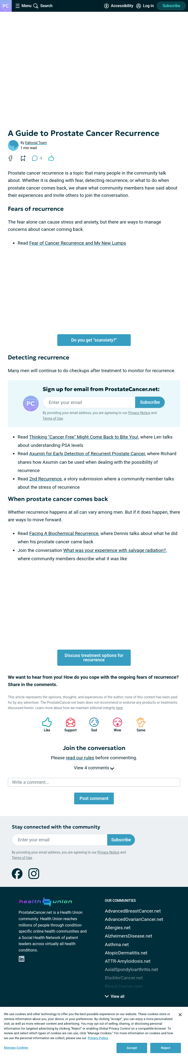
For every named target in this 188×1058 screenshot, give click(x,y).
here (119, 708)
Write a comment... (30, 782)
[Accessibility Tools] (118, 6)
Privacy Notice (139, 413)
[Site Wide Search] (42, 6)
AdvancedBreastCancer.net (133, 911)
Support (69, 724)
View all (114, 996)
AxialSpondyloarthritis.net (131, 969)
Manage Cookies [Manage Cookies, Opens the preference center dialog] (16, 1047)
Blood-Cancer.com (124, 986)
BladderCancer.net (124, 978)
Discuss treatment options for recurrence (94, 657)
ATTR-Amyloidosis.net (128, 961)
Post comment (94, 798)
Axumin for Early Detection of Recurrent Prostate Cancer (87, 453)
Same (138, 724)
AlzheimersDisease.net (128, 936)
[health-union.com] (45, 901)
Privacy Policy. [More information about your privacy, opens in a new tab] (98, 1038)
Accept (132, 1048)
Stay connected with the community (56, 827)
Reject (165, 1048)
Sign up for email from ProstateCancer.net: (101, 389)
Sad (91, 724)
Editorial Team (36, 143)
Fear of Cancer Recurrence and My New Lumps (77, 243)
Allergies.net (117, 927)
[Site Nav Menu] (23, 6)
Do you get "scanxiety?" (94, 340)
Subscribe (171, 5)
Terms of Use (53, 418)
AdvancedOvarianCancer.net (134, 919)
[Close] (180, 1014)
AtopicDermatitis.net (126, 953)
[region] (94, 1032)
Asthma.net (117, 944)
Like (44, 724)
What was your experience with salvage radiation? (114, 550)
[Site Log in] (145, 6)
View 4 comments (94, 767)
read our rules (80, 758)
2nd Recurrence (45, 479)
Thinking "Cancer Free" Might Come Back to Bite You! (83, 437)
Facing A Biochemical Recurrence (63, 533)
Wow (115, 724)
